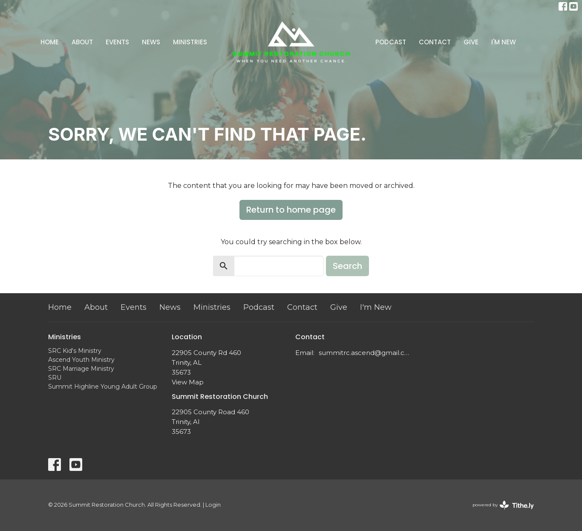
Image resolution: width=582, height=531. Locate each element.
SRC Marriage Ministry (81, 368)
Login (213, 505)
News (151, 42)
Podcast (390, 42)
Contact (435, 42)
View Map (188, 382)
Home (49, 42)
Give (471, 42)
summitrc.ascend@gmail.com (364, 353)
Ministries (190, 42)
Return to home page (291, 210)
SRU (54, 377)
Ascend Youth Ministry (81, 360)
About (82, 42)
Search (347, 266)
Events (117, 42)
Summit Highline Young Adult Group (102, 386)
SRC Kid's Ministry (74, 351)
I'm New (503, 42)
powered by (503, 505)
